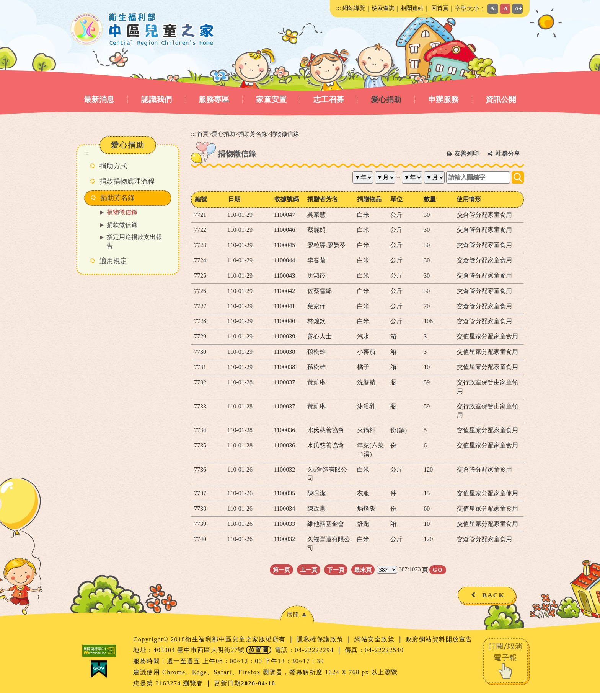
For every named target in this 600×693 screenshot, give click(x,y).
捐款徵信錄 (122, 224)
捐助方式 (113, 166)
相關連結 (412, 8)
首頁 (203, 133)
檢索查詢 (383, 8)
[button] (297, 614)
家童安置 (271, 99)
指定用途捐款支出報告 (134, 241)
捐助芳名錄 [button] (117, 198)
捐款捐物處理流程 (127, 181)
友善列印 (466, 153)
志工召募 (328, 99)
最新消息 (99, 99)
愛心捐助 (386, 99)
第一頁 (281, 569)
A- (493, 8)
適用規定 (113, 261)
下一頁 (335, 569)
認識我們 (156, 99)
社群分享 (508, 153)
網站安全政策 (375, 639)
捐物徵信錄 (122, 212)
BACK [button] (493, 595)
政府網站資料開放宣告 (439, 639)
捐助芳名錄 (252, 133)
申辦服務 (443, 99)
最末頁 (363, 569)
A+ (518, 8)
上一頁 (308, 569)
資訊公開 (501, 99)
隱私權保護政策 (321, 639)
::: (338, 8)
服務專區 (214, 99)
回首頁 (439, 8)
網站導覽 (353, 8)
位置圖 (259, 650)
